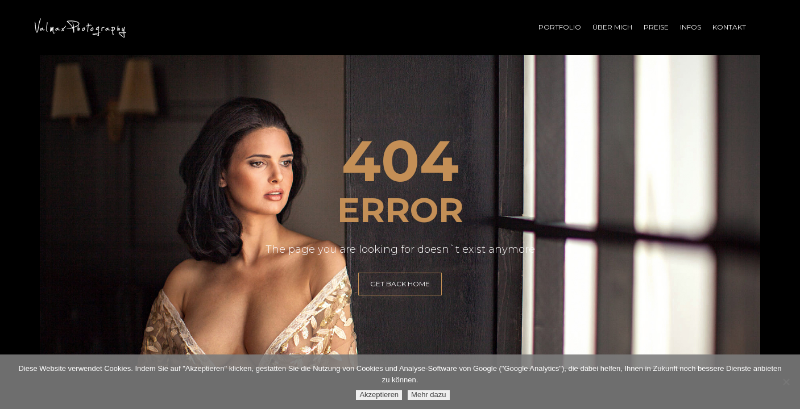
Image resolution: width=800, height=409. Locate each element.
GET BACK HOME (400, 283)
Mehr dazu (428, 394)
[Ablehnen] (785, 381)
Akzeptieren (379, 394)
